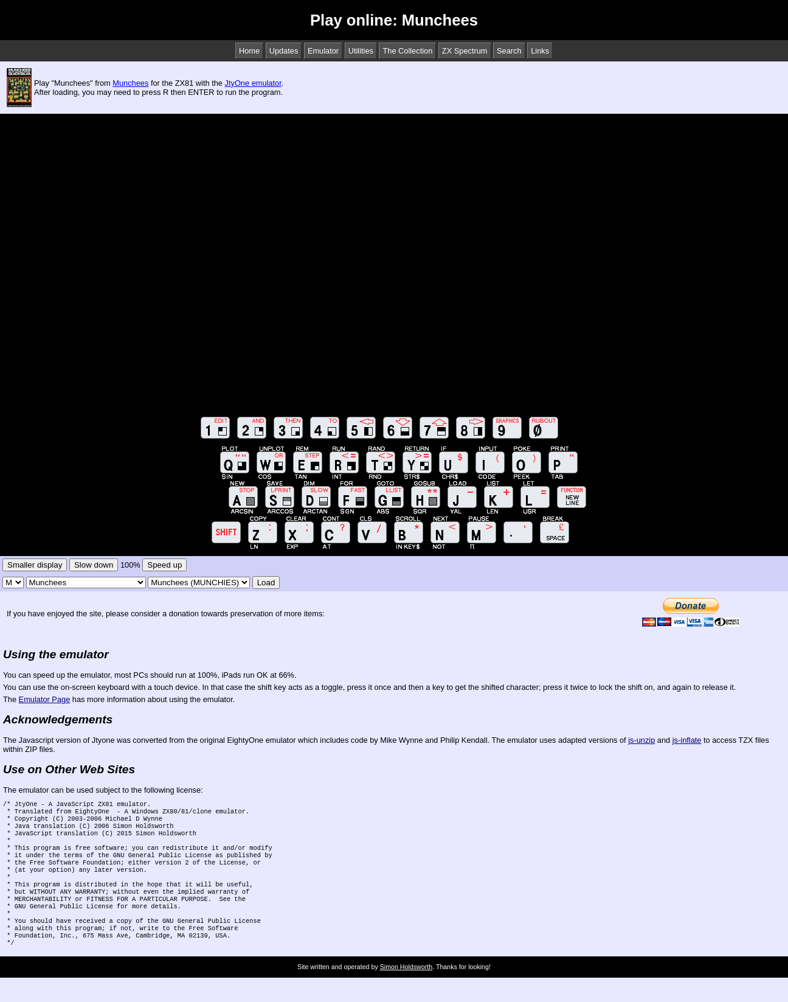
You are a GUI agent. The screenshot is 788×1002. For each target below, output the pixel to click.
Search (509, 50)
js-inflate (687, 740)
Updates (284, 50)
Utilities (360, 50)
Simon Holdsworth (406, 991)
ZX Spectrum (465, 50)
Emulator (323, 50)
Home (249, 50)
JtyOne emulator (253, 83)
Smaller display (34, 564)
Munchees (130, 83)
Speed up (164, 564)
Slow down (93, 564)
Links (540, 50)
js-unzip (641, 740)
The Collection (407, 50)
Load (266, 582)
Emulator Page (45, 699)
